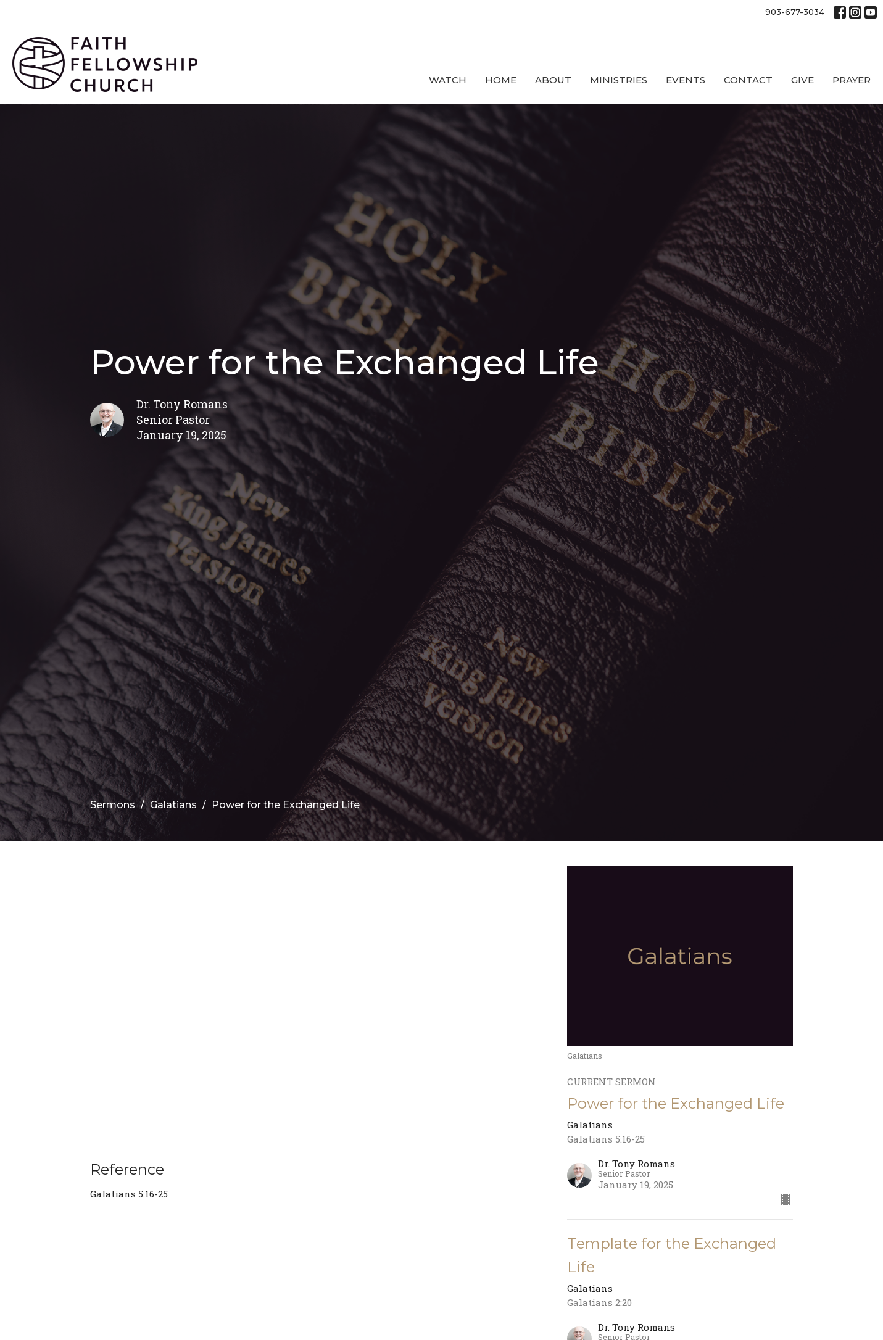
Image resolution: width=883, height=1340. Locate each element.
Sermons (112, 805)
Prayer (851, 80)
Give (802, 80)
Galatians (173, 805)
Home (500, 80)
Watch (447, 80)
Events (685, 80)
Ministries (618, 80)
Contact (748, 80)
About (553, 80)
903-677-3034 (794, 12)
